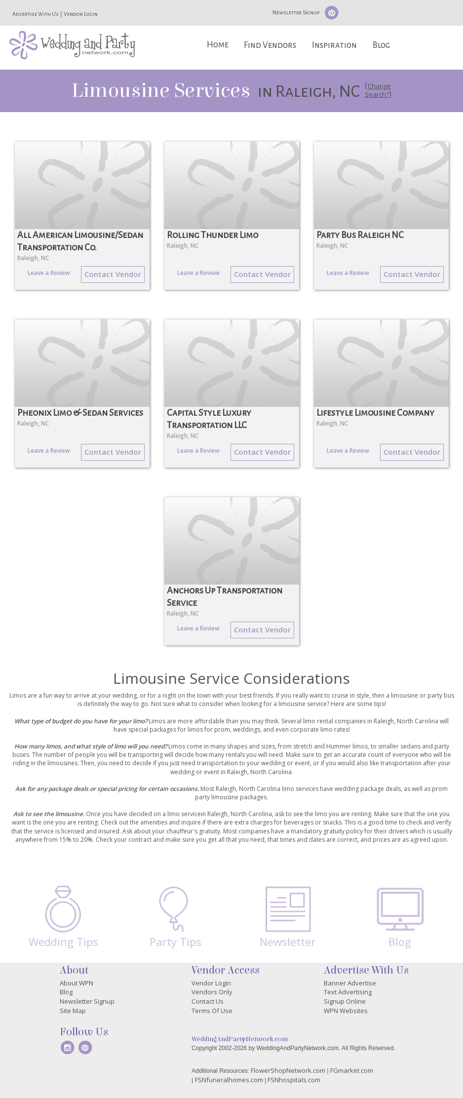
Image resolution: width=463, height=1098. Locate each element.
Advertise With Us (35, 14)
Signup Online (345, 1001)
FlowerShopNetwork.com (288, 1070)
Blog (381, 45)
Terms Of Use (212, 1010)
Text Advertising (348, 991)
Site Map (73, 1010)
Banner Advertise (350, 983)
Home (218, 44)
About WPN (76, 983)
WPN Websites (346, 1010)
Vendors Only (212, 991)
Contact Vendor (112, 274)
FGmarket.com (351, 1070)
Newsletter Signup (295, 12)
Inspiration (334, 45)
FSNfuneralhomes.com (229, 1079)
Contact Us (208, 1001)
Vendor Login (81, 14)
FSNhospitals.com (294, 1079)
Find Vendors (270, 45)
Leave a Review (49, 273)
